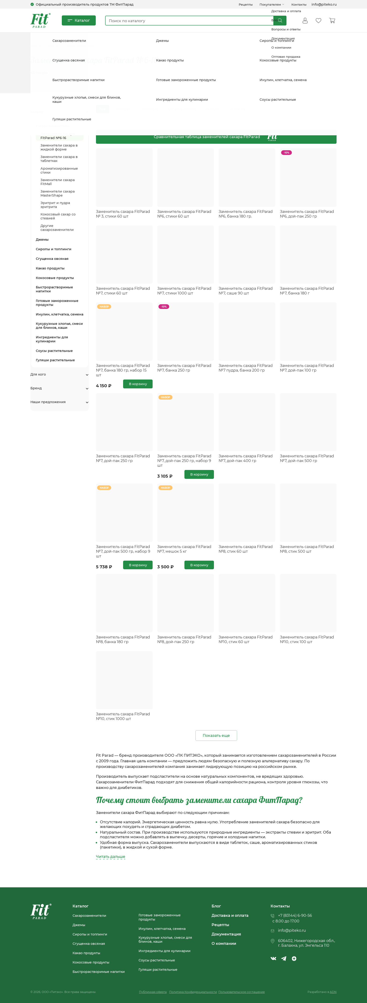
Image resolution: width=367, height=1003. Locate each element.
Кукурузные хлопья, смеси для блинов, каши (59, 323)
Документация (226, 934)
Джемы (42, 237)
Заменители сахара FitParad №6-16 (57, 134)
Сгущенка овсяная (52, 256)
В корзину (138, 384)
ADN (333, 992)
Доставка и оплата (230, 915)
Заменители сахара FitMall (57, 180)
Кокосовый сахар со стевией (58, 214)
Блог (216, 906)
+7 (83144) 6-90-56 (295, 915)
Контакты (298, 4)
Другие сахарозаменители (57, 226)
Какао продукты (50, 266)
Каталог (82, 20)
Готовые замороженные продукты (57, 301)
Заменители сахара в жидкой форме (59, 145)
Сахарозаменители (89, 915)
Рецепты (246, 4)
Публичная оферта (153, 992)
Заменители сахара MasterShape (57, 191)
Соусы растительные (54, 348)
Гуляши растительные (55, 358)
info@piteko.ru (324, 4)
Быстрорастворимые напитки (54, 287)
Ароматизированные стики (59, 168)
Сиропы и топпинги (53, 247)
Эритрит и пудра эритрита (55, 203)
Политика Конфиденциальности (193, 992)
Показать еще (216, 735)
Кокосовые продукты (55, 275)
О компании (224, 943)
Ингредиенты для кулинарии (52, 337)
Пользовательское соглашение (241, 992)
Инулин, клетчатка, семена (59, 312)
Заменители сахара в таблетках (59, 157)
